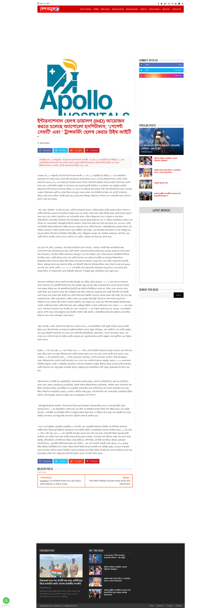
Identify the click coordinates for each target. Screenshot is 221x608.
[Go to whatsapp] (6, 600)
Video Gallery (154, 9)
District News (85, 9)
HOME (96, 9)
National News (118, 9)
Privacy (169, 605)
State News (105, 9)
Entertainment (132, 9)
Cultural (143, 9)
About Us (166, 9)
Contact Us (176, 9)
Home (151, 605)
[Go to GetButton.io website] (6, 605)
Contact (178, 605)
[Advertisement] (110, 36)
